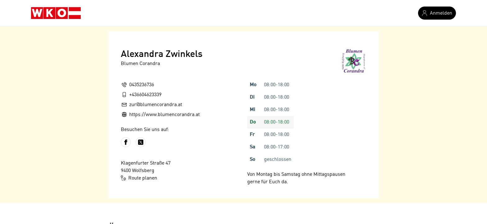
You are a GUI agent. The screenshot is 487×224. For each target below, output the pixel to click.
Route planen (139, 178)
